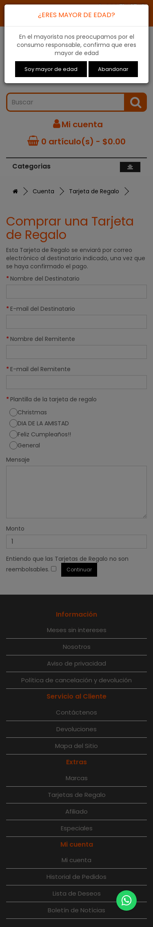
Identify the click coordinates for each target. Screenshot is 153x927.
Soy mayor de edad (51, 69)
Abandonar (113, 69)
